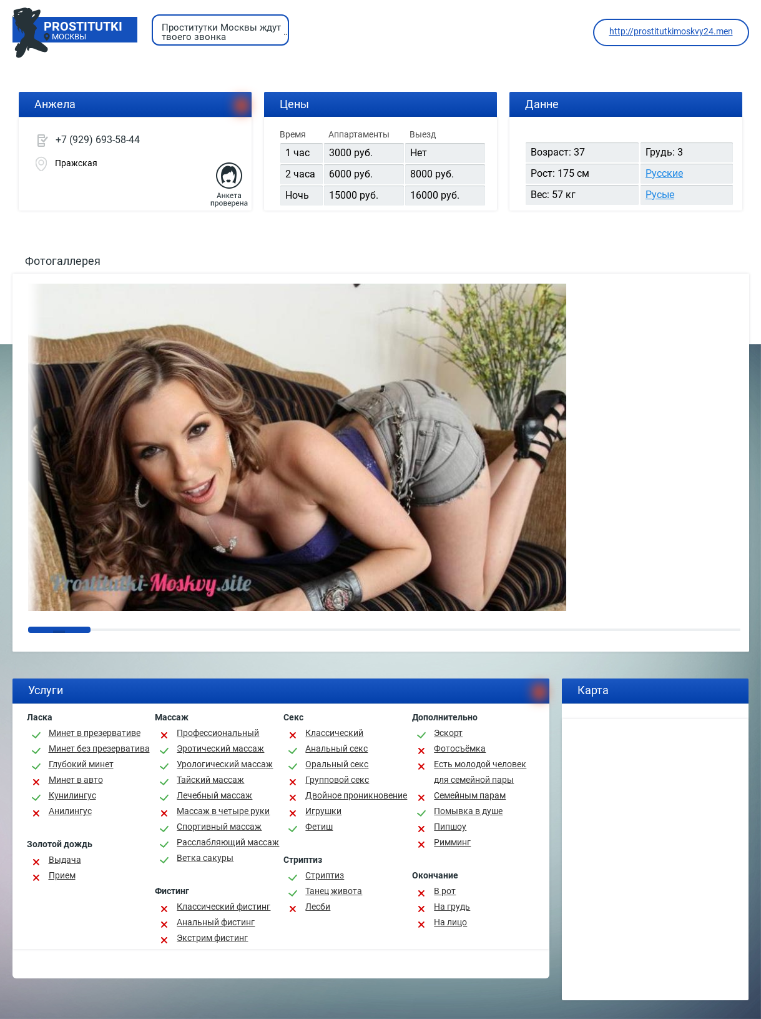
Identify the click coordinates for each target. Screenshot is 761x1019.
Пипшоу (450, 827)
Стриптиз (324, 875)
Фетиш (319, 827)
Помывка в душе (468, 811)
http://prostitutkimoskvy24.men (671, 31)
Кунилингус (72, 795)
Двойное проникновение (356, 795)
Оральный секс (336, 764)
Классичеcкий (334, 733)
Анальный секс (336, 748)
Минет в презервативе (94, 733)
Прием (62, 875)
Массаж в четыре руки (223, 811)
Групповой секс (337, 780)
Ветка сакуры (205, 858)
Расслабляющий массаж (228, 842)
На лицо (450, 922)
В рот (445, 891)
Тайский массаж (210, 780)
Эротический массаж (220, 748)
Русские (664, 173)
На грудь (452, 907)
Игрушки (323, 811)
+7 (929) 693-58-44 (98, 140)
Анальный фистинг (216, 922)
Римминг (452, 842)
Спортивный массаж (219, 827)
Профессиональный (218, 733)
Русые (660, 195)
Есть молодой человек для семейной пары (480, 772)
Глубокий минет (81, 764)
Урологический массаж (225, 764)
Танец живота (333, 891)
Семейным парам (470, 795)
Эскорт (448, 733)
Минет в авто (76, 780)
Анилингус (70, 811)
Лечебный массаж (214, 795)
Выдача (65, 860)
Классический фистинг (223, 907)
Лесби (317, 907)
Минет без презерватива (99, 748)
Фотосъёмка (460, 748)
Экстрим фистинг (212, 938)
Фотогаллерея (63, 260)
